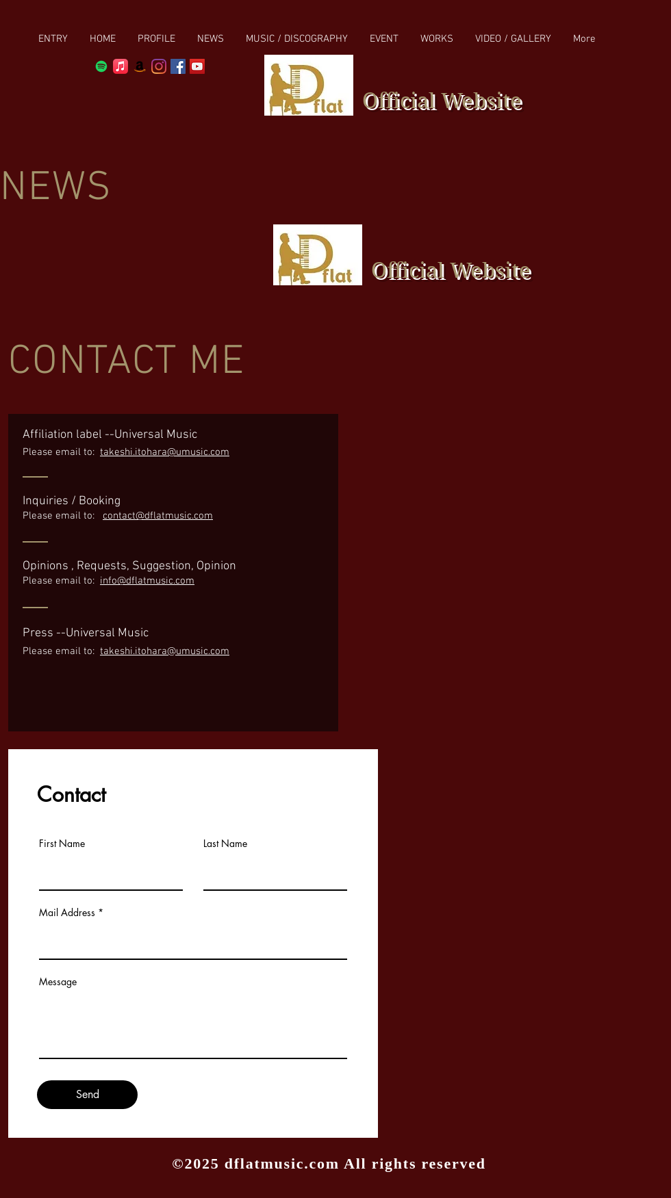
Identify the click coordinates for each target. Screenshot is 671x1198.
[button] (297, 39)
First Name (62, 843)
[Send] (87, 1094)
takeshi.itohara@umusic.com (164, 452)
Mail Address (67, 912)
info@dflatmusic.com (147, 581)
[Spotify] (101, 66)
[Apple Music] (120, 66)
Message (58, 982)
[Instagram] (158, 66)
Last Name (225, 843)
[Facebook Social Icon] (178, 66)
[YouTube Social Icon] (197, 66)
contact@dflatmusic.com (158, 516)
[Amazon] (139, 66)
